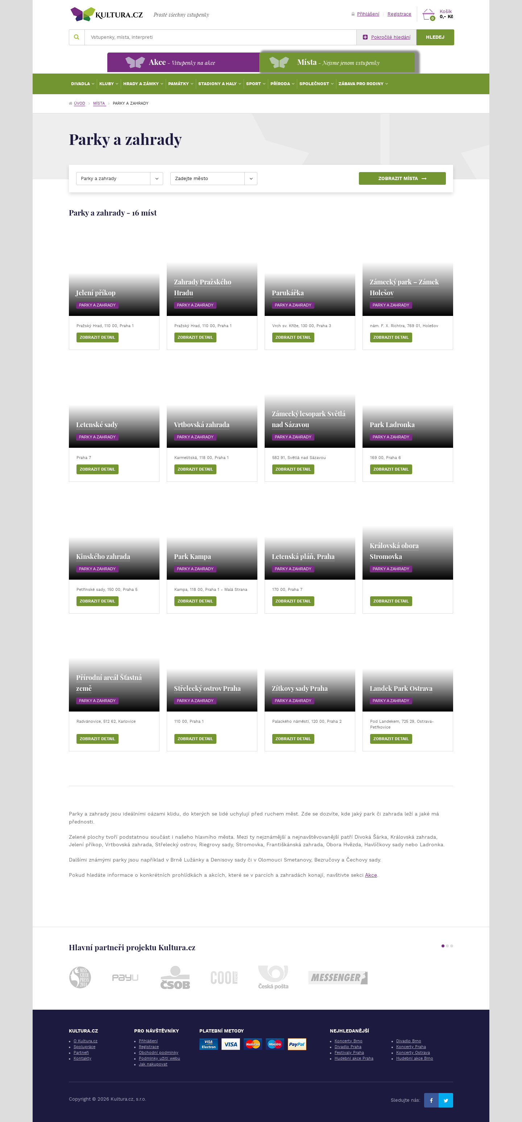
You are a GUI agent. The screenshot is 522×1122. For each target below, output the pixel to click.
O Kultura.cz (86, 1041)
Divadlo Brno (408, 1041)
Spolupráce (84, 1046)
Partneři (81, 1052)
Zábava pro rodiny (362, 83)
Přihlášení (365, 14)
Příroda (280, 83)
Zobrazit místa (402, 178)
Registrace (399, 14)
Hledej (435, 37)
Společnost (314, 83)
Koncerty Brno (348, 1041)
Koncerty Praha (411, 1046)
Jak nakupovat (153, 1064)
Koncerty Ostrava (413, 1052)
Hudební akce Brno (414, 1058)
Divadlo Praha (348, 1046)
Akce (371, 875)
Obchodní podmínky (158, 1052)
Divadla (81, 83)
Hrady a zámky (141, 83)
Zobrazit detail (97, 337)
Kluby (107, 83)
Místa (99, 103)
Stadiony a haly (218, 83)
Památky (179, 83)
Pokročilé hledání (386, 37)
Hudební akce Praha (354, 1058)
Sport (254, 83)
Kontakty (82, 1058)
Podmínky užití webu (159, 1058)
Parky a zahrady (97, 305)
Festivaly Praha (349, 1052)
